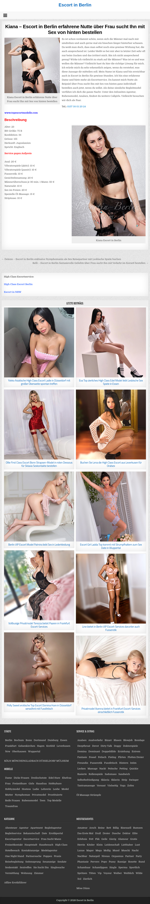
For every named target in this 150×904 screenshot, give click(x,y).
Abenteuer (11, 827)
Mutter (9, 794)
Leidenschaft (112, 844)
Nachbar (82, 856)
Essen (63, 740)
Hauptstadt (31, 844)
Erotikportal (56, 833)
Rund (142, 861)
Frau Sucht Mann (51, 839)
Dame (8, 777)
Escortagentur (13, 839)
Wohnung (26, 873)
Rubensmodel (30, 800)
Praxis (57, 856)
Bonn (29, 740)
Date (44, 833)
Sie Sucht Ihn (41, 867)
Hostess (26, 789)
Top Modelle (54, 800)
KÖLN (7, 760)
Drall (98, 833)
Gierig (112, 839)
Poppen (47, 856)
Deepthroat (83, 746)
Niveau (106, 856)
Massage (93, 768)
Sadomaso (111, 774)
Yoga (122, 785)
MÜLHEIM (62, 760)
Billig (116, 827)
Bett (108, 827)
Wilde (139, 873)
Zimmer (38, 873)
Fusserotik (96, 762)
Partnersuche (33, 856)
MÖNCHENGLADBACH (25, 760)
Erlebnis (82, 839)
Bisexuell (126, 827)
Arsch (92, 827)
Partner (129, 856)
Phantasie (83, 861)
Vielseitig (113, 785)
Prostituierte (55, 794)
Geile (104, 839)
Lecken (81, 768)
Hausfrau (41, 783)
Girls (31, 783)
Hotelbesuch (12, 850)
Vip (100, 873)
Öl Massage (83, 795)
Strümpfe (95, 795)
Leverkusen (63, 746)
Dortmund (40, 740)
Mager (90, 850)
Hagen (40, 746)
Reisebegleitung (14, 861)
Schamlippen (100, 867)
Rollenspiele (96, 774)
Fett (91, 839)
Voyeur (107, 873)
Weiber (118, 873)
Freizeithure (19, 783)
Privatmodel (39, 794)
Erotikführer (19, 882)
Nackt (102, 768)
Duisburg (53, 740)
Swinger (134, 779)
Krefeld (50, 746)
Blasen (117, 740)
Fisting (112, 757)
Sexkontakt (11, 867)
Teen (42, 800)
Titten (92, 873)
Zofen (130, 785)
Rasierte (82, 774)
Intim (133, 762)
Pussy (112, 861)
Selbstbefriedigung (88, 779)
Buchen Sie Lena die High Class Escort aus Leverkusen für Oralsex (111, 464)
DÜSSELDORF (47, 760)
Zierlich (87, 878)
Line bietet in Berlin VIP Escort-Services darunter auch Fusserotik (111, 628)
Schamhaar (84, 867)
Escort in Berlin (75, 4)
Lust (137, 844)
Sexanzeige (49, 861)
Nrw (7, 751)
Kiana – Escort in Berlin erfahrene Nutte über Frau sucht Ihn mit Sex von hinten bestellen (75, 29)
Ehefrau (66, 777)
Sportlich (134, 867)
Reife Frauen (12, 800)
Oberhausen (19, 751)
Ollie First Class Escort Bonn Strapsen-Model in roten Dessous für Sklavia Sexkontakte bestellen (39, 464)
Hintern (123, 762)
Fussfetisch (110, 762)
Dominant (94, 751)
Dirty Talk (106, 746)
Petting (124, 768)
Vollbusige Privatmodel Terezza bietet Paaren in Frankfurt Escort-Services (39, 625)
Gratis (133, 839)
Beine (101, 827)
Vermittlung (12, 873)
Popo (104, 861)
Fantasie (82, 757)
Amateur (82, 827)
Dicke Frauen (21, 777)
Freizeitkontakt (14, 844)
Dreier (106, 833)
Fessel (92, 757)
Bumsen (138, 827)
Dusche (116, 833)
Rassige (121, 861)
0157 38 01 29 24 (76, 106)
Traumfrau (11, 806)
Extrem (136, 751)
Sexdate (61, 861)
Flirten (122, 757)
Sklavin (115, 779)
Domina (82, 751)
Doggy (117, 746)
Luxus (81, 850)
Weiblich (129, 873)
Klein (100, 844)
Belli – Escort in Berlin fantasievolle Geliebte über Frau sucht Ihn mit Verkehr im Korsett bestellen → (91, 263)
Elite (134, 833)
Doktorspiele (130, 746)
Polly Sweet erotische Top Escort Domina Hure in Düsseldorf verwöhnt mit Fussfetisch (39, 707)
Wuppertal (34, 751)
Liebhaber (127, 844)
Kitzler (91, 844)
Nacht (135, 850)
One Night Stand (14, 856)
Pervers (95, 861)
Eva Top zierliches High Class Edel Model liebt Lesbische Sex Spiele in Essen (111, 382)
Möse (79, 888)
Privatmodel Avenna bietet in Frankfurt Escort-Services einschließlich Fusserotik (110, 710)
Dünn (86, 888)
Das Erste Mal (85, 833)
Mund (116, 850)
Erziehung (124, 751)
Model (65, 789)
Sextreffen (26, 867)
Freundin (82, 762)
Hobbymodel (12, 789)
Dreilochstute (39, 777)
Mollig (107, 850)
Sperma (122, 867)
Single (113, 867)
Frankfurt (10, 746)
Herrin (81, 844)
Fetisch (102, 757)
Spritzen (82, 873)
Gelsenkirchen (26, 746)
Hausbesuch (46, 844)
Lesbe (56, 789)
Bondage (139, 740)
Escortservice (31, 839)
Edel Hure (54, 777)
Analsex (82, 740)
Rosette (132, 861)
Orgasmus (117, 856)
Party (139, 856)
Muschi (125, 850)
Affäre (7, 882)
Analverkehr (95, 740)
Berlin (8, 740)
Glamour (123, 839)
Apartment (36, 827)
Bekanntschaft (31, 833)
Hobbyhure (55, 783)
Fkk (97, 839)
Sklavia (105, 779)
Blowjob (128, 740)
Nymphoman (22, 794)
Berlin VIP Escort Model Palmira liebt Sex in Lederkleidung (39, 544)
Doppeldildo (109, 751)
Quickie (133, 768)
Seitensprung (33, 861)
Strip (124, 779)
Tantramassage (86, 785)
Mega (99, 850)
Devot (95, 746)
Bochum (19, 740)
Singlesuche (58, 867)
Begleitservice (13, 833)
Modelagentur (49, 850)
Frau (8, 783)
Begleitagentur (53, 827)
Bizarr (108, 740)
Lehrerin (46, 789)
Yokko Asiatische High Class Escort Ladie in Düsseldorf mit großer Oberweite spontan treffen (39, 382)
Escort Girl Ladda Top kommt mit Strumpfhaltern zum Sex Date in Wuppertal (111, 546)
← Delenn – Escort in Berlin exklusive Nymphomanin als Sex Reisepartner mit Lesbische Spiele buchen (61, 259)
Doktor (126, 833)
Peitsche (113, 768)
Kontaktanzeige (30, 850)
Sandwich (124, 774)
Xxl (79, 878)
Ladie (36, 789)
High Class (61, 844)
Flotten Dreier (136, 757)
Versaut (101, 785)
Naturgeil (94, 856)
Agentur (23, 827)
